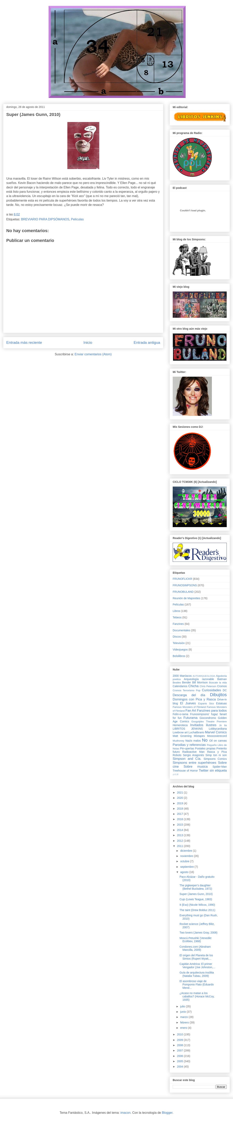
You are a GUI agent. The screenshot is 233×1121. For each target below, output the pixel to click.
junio (183, 1011)
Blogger (167, 1112)
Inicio (87, 342)
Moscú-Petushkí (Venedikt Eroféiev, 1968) (195, 939)
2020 (180, 797)
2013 (180, 835)
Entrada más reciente (24, 342)
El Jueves (188, 703)
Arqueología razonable (199, 679)
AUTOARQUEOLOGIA (204, 676)
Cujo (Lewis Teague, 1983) (196, 899)
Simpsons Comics (215, 758)
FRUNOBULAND (183, 591)
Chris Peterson (208, 686)
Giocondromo (208, 717)
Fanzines (178, 623)
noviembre (187, 856)
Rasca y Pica (217, 751)
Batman (222, 679)
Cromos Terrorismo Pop (186, 690)
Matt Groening (182, 735)
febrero (185, 1022)
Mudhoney (178, 740)
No (205, 740)
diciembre (186, 850)
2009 (180, 1039)
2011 (180, 846)
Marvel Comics (216, 732)
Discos (177, 636)
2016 (180, 819)
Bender (186, 682)
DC (225, 690)
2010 (180, 1034)
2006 (180, 1056)
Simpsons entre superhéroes (194, 763)
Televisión (179, 643)
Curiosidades (211, 690)
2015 (180, 824)
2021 (180, 792)
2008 (180, 1045)
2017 (180, 813)
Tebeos (177, 617)
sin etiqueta (218, 770)
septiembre (187, 866)
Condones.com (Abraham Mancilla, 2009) (195, 948)
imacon (125, 1112)
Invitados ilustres (203, 725)
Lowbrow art (180, 732)
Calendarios (180, 686)
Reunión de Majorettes (186, 598)
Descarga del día (189, 695)
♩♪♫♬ (175, 774)
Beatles (177, 682)
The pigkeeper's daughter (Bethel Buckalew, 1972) (196, 887)
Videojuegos (180, 649)
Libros (176, 611)
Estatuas (221, 703)
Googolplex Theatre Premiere (209, 721)
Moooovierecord (217, 735)
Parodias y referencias (189, 745)
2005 (180, 1061)
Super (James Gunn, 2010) (196, 894)
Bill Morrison (200, 682)
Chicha (193, 686)
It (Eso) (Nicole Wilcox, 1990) (197, 904)
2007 (180, 1050)
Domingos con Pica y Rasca (194, 699)
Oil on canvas (218, 740)
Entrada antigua (147, 342)
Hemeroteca (180, 725)
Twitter (203, 770)
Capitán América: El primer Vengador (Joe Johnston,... (197, 965)
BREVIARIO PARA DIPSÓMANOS (45, 219)
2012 (180, 840)
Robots (177, 755)
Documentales (181, 630)
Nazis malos (193, 740)
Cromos (222, 686)
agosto (184, 872)
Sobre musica (196, 766)
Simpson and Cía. (187, 759)
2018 (180, 808)
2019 (180, 803)
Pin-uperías (187, 748)
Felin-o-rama (180, 714)
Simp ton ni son (216, 755)
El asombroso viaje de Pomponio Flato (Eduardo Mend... (197, 984)
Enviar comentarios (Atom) (93, 354)
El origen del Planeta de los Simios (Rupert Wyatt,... (196, 957)
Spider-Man (220, 766)
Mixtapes (199, 735)
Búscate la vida (218, 682)
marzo (184, 1017)
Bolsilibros (179, 656)
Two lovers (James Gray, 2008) (198, 932)
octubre (185, 861)
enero (184, 1027)
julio (183, 1006)
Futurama (190, 718)
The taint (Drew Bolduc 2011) (197, 910)
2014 (180, 829)
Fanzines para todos (212, 710)
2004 (180, 1066)
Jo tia (223, 725)
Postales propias (205, 748)
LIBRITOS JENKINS (188, 728)
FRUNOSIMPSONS (185, 585)
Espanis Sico (206, 703)
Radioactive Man (193, 751)
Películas (77, 219)
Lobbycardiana (218, 728)
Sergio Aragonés (193, 755)
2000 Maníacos (182, 675)
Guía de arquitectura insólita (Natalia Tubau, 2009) (197, 974)
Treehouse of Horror (185, 770)
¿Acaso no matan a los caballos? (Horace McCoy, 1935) (197, 996)
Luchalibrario (196, 732)
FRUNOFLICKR (182, 578)
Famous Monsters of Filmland (189, 707)
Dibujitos (218, 694)
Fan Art (190, 710)
